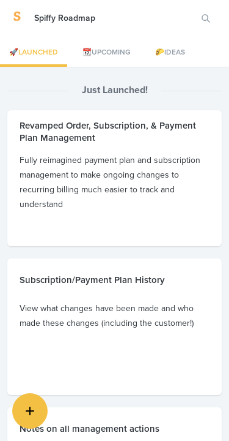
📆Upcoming (106, 52)
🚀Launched (33, 52)
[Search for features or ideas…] (205, 18)
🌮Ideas (170, 52)
